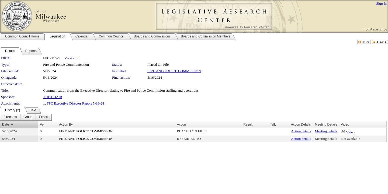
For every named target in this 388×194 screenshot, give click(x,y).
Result (247, 124)
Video (350, 132)
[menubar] (26, 117)
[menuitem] (10, 117)
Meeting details (326, 131)
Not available (350, 139)
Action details (301, 131)
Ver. (43, 124)
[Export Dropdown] (43, 117)
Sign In (381, 3)
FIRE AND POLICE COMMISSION (174, 71)
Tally (273, 124)
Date (5, 124)
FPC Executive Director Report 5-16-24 (75, 103)
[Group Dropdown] (28, 117)
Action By (66, 124)
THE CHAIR (52, 97)
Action (181, 124)
